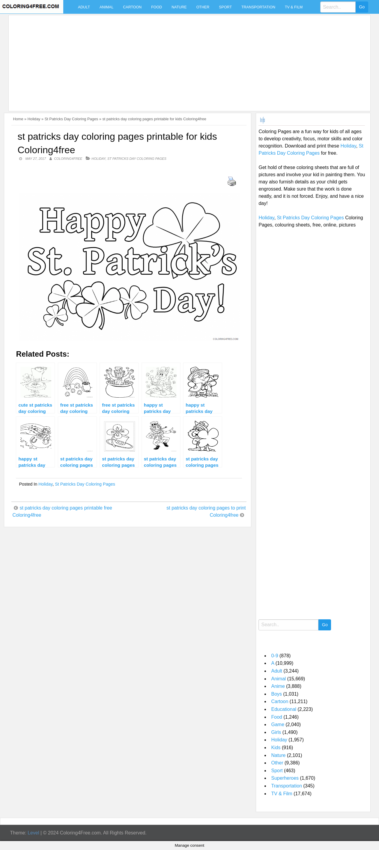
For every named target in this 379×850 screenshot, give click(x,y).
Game (277, 724)
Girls (276, 732)
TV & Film (294, 7)
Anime (278, 686)
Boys (276, 694)
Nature (179, 7)
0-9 (274, 655)
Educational (283, 709)
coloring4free (68, 158)
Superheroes (285, 778)
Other (203, 7)
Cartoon (132, 7)
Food (156, 7)
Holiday (34, 119)
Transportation (258, 7)
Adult (84, 7)
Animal (106, 7)
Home (18, 119)
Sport (225, 7)
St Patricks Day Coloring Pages (71, 119)
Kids (275, 747)
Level (33, 832)
